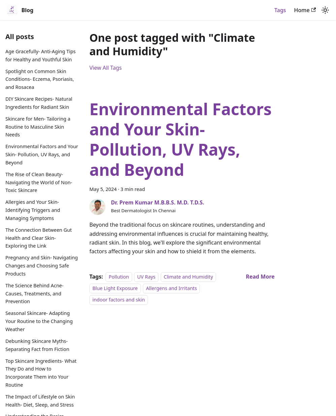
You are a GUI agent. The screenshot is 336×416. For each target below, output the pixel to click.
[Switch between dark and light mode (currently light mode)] (325, 10)
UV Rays (146, 277)
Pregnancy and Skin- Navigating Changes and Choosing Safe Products (41, 265)
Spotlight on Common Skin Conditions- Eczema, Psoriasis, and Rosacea (39, 79)
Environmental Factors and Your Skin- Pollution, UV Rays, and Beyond (41, 154)
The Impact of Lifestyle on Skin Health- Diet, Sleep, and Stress (40, 400)
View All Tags (105, 67)
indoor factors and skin (118, 300)
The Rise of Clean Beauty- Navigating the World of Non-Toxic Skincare (38, 182)
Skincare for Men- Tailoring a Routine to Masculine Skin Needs (37, 127)
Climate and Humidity (188, 277)
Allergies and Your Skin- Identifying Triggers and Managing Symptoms (32, 210)
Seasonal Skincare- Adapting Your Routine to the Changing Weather (39, 321)
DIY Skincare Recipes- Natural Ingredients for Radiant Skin (38, 103)
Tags (280, 10)
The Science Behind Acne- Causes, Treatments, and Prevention (34, 293)
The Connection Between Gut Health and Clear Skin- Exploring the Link (38, 238)
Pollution (119, 277)
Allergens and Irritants (171, 288)
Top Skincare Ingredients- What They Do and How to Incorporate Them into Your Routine (41, 373)
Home (305, 10)
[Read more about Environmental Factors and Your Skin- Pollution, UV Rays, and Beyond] (260, 276)
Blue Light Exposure (115, 288)
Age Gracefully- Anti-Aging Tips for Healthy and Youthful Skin (40, 55)
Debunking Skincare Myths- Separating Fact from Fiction (37, 345)
